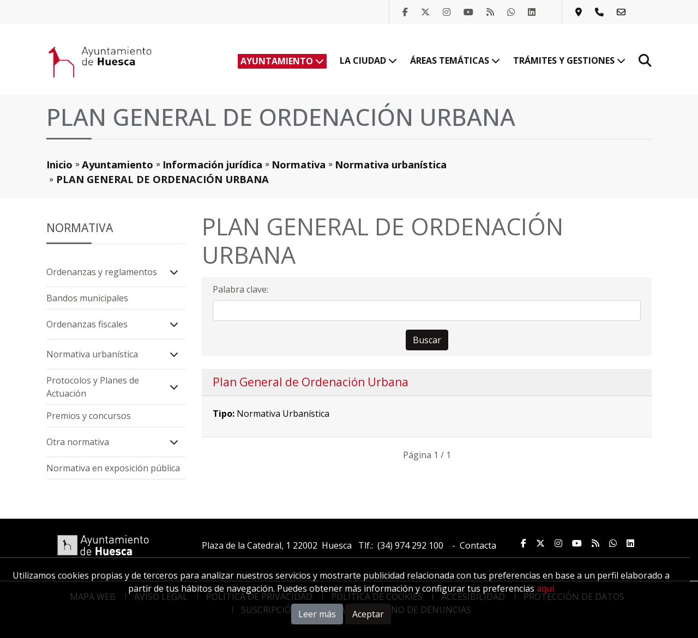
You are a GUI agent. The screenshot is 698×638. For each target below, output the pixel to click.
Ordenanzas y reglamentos (101, 272)
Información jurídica (212, 164)
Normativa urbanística (391, 164)
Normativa (299, 164)
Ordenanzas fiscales (87, 324)
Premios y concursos (88, 416)
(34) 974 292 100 (410, 545)
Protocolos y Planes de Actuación (92, 386)
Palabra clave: (240, 289)
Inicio (59, 164)
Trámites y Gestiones (569, 60)
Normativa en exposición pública (113, 468)
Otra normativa (77, 442)
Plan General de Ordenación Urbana (310, 382)
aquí (545, 588)
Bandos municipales (87, 298)
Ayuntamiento (282, 61)
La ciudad (368, 60)
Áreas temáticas (455, 60)
